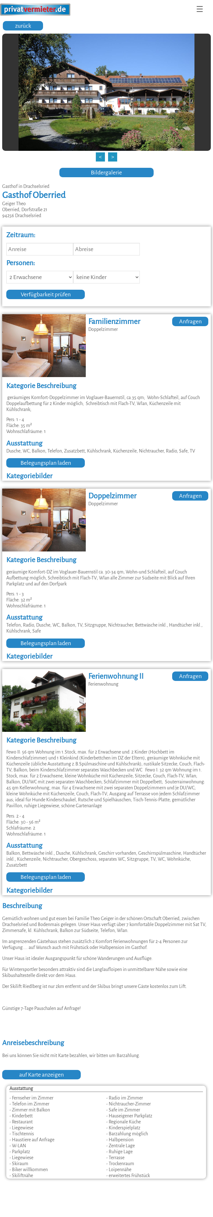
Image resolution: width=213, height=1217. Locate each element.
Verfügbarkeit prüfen (46, 294)
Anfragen (190, 321)
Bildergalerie (106, 172)
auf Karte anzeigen (41, 1075)
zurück (23, 26)
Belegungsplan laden (45, 463)
